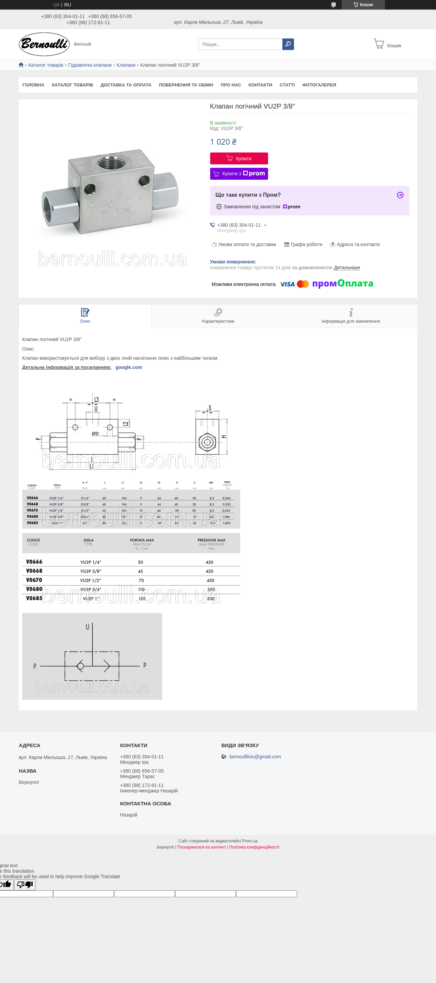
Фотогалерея (319, 84)
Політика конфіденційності (254, 847)
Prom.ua (250, 841)
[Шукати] (288, 44)
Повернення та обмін (186, 84)
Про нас (231, 84)
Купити (243, 158)
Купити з (243, 174)
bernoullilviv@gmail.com (255, 756)
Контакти (260, 84)
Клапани (126, 65)
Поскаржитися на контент (201, 847)
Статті (287, 84)
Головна (33, 84)
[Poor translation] (25, 884)
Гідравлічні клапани (90, 65)
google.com (128, 367)
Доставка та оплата (125, 84)
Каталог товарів (45, 65)
